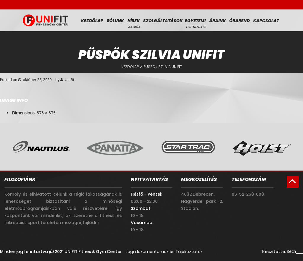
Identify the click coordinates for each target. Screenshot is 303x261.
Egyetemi (195, 21)
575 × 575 (46, 113)
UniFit (69, 79)
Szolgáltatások (163, 21)
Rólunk (115, 21)
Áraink (217, 21)
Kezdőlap (92, 21)
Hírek (134, 21)
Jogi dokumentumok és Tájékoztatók (164, 251)
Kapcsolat (266, 21)
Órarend (239, 21)
